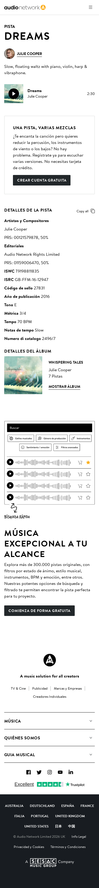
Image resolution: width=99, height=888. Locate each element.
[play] (13, 93)
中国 (71, 826)
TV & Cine (18, 688)
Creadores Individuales (49, 696)
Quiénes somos (22, 738)
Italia (19, 816)
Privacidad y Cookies (29, 846)
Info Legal (79, 836)
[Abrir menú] (90, 7)
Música (12, 721)
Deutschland (42, 805)
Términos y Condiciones (68, 846)
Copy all (87, 211)
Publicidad (40, 688)
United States (36, 826)
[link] (25, 7)
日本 (58, 826)
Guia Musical (19, 754)
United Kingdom (70, 816)
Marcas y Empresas (68, 688)
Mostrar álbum (64, 386)
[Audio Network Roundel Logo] (49, 660)
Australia (14, 805)
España (67, 805)
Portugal (40, 816)
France (87, 805)
